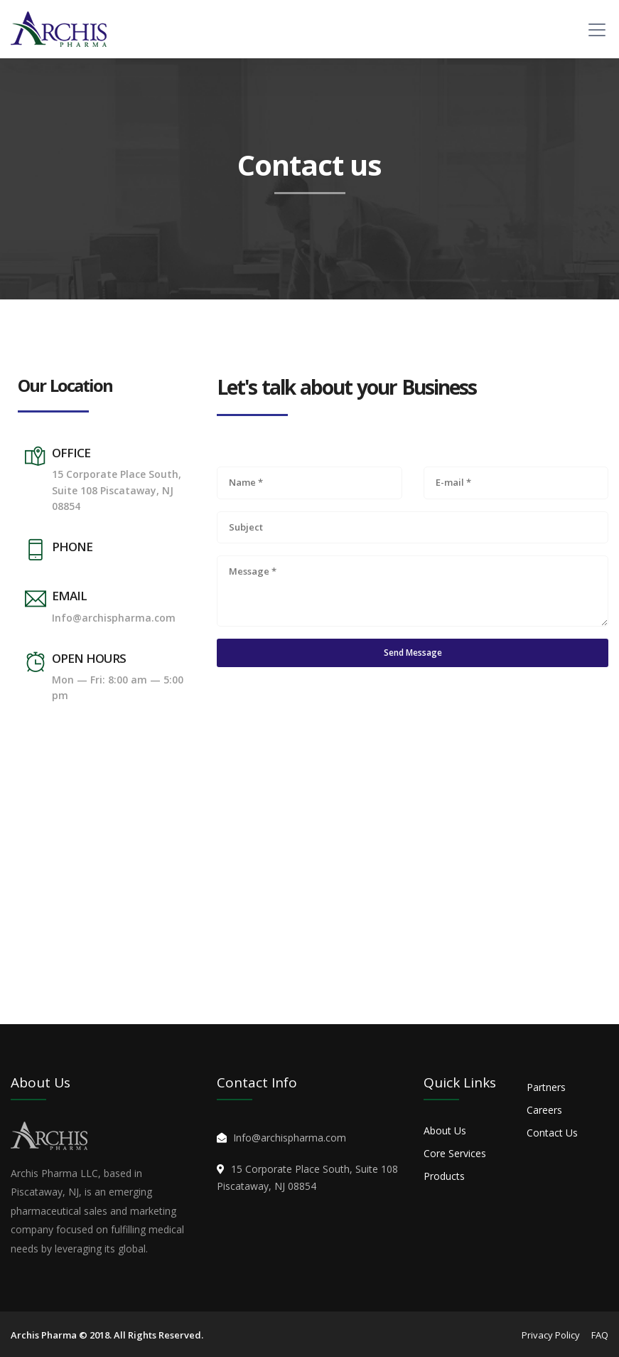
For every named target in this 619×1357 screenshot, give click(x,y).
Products (444, 1176)
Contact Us (552, 1132)
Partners (546, 1087)
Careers (544, 1110)
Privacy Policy (551, 1335)
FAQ (599, 1335)
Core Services (455, 1153)
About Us (445, 1130)
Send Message (413, 652)
